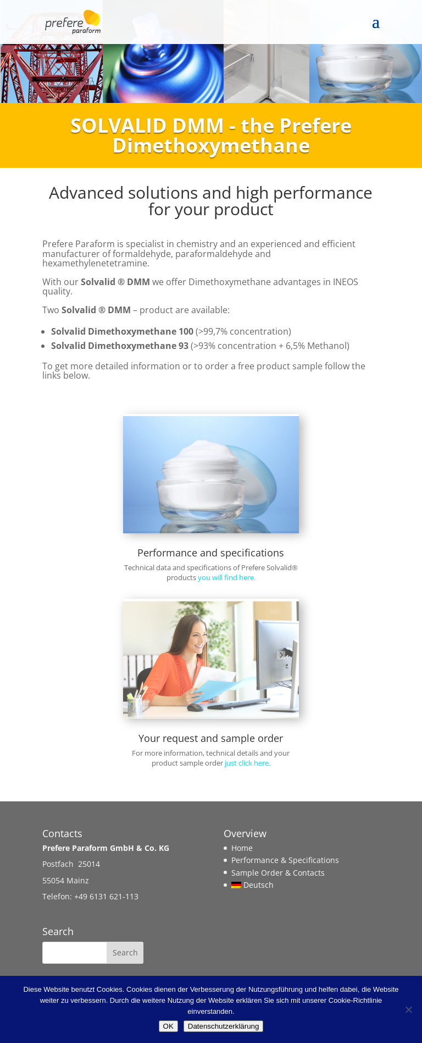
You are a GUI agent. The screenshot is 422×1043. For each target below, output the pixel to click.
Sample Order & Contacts (278, 872)
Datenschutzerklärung (223, 1026)
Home (242, 848)
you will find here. (227, 577)
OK (168, 1026)
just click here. (247, 763)
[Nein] (408, 1009)
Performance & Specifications (285, 860)
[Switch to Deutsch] (285, 885)
